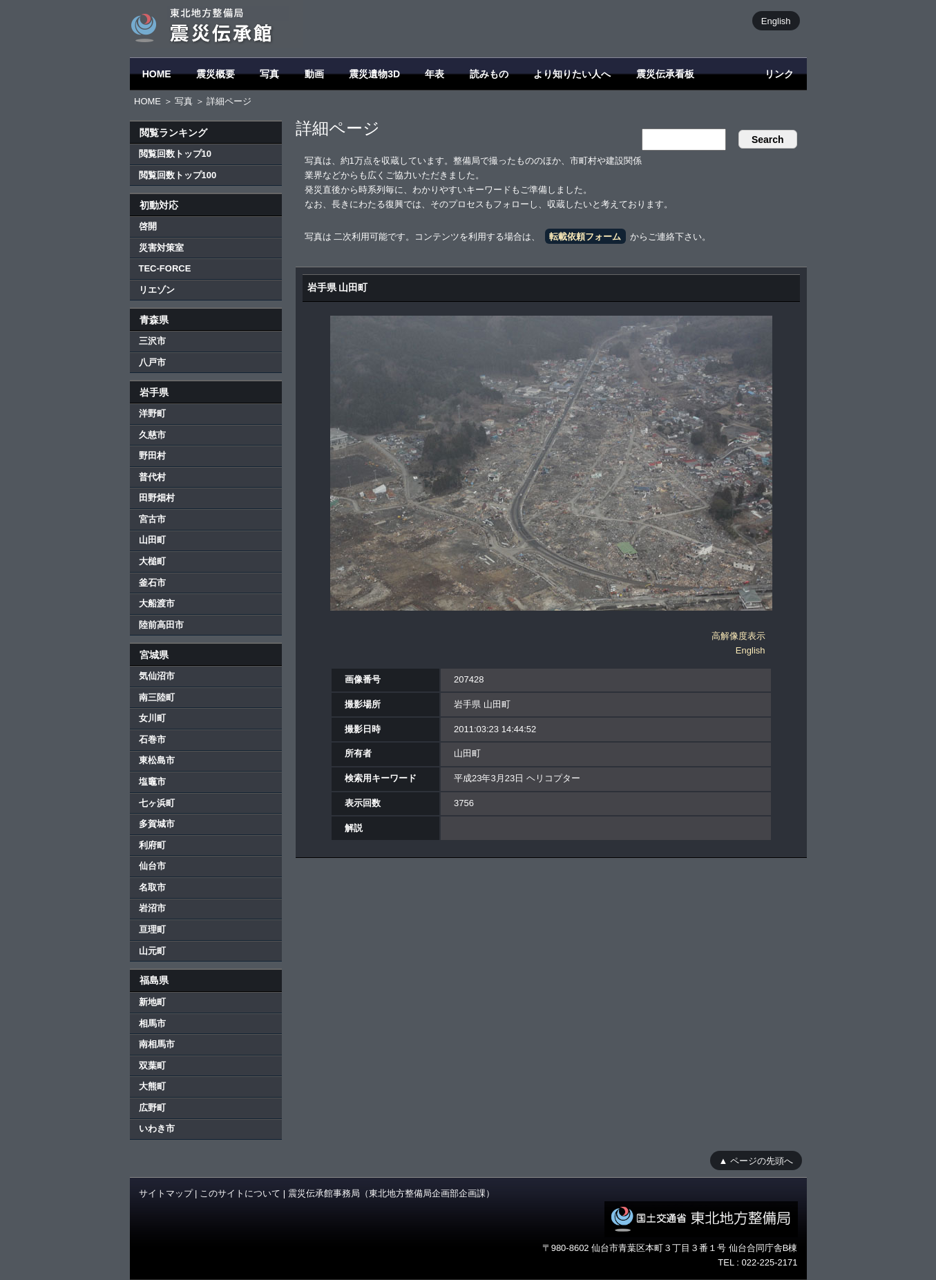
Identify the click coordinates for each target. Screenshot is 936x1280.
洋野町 (152, 413)
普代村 (152, 477)
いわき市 (157, 1128)
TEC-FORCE (165, 268)
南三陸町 (157, 697)
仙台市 (152, 866)
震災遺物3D (374, 73)
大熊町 (152, 1086)
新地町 (152, 1002)
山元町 (152, 951)
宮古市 (152, 519)
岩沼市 (152, 908)
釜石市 (152, 582)
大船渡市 (157, 603)
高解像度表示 (738, 636)
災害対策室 (161, 247)
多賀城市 (157, 824)
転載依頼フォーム (585, 236)
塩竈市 (152, 781)
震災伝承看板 (665, 73)
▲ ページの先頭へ (756, 1160)
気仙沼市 (157, 676)
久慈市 (152, 435)
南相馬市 (157, 1044)
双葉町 (152, 1065)
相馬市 (152, 1023)
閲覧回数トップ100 (178, 175)
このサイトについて (240, 1193)
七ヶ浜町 (157, 803)
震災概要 (215, 73)
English (776, 20)
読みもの (489, 73)
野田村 (152, 455)
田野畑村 (157, 498)
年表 (434, 73)
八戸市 (152, 362)
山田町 (152, 540)
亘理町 (152, 929)
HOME (156, 73)
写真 (269, 73)
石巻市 (152, 739)
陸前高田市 (161, 625)
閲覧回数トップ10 (175, 154)
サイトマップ (166, 1193)
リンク (779, 73)
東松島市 (157, 760)
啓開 (148, 226)
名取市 (152, 887)
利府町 (152, 845)
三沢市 (152, 341)
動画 (314, 73)
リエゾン (157, 290)
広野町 (152, 1107)
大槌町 (152, 561)
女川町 (152, 718)
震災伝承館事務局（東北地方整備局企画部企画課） (391, 1193)
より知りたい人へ (572, 73)
